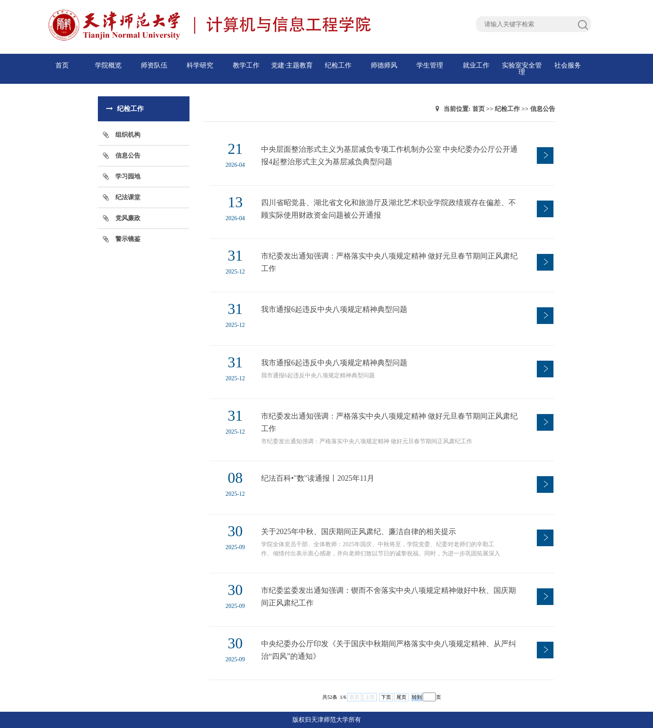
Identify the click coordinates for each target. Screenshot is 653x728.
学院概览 (108, 65)
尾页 (401, 697)
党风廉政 (127, 218)
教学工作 (246, 65)
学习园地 (127, 176)
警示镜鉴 (127, 239)
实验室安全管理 (522, 68)
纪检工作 (338, 65)
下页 (386, 697)
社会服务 (567, 65)
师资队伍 (154, 65)
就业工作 (476, 65)
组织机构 (127, 134)
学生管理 (429, 65)
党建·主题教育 (292, 65)
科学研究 (200, 65)
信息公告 (127, 155)
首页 (62, 65)
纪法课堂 (127, 197)
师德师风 (384, 65)
